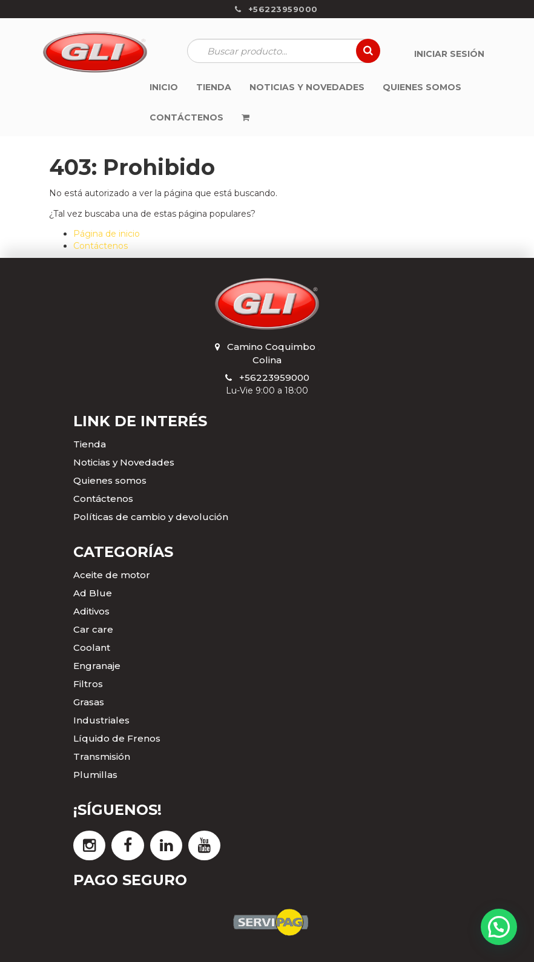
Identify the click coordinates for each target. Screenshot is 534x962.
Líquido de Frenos (116, 738)
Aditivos (91, 611)
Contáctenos (100, 245)
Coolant (91, 647)
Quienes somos (110, 480)
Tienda (89, 444)
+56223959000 (274, 377)
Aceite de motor (111, 575)
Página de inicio (106, 233)
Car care (93, 629)
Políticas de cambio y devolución (150, 516)
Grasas (88, 702)
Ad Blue (92, 593)
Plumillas (95, 774)
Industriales (101, 720)
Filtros (88, 684)
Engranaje (96, 665)
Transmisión (101, 756)
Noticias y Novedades (123, 462)
